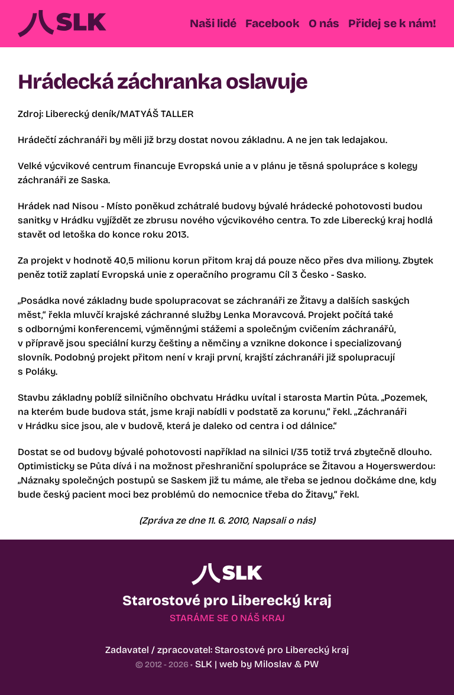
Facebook (272, 23)
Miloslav (273, 664)
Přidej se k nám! (392, 23)
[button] (213, 23)
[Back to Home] (62, 23)
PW (311, 664)
